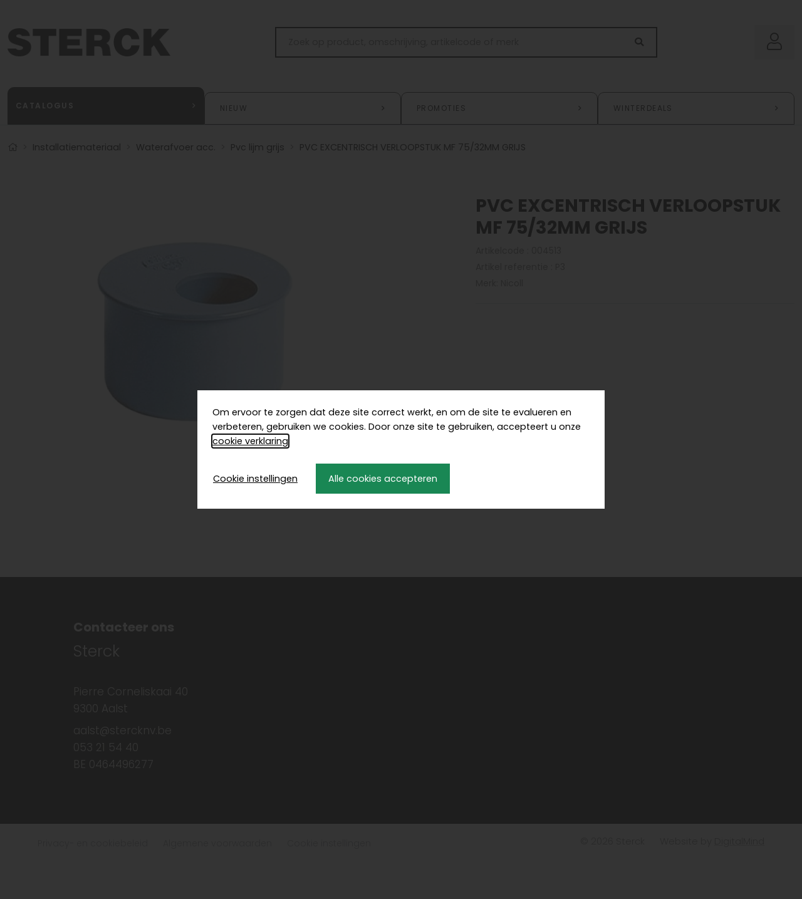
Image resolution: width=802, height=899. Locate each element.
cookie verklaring (250, 441)
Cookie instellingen (255, 478)
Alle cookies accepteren (382, 478)
